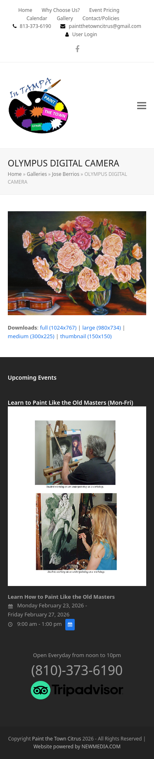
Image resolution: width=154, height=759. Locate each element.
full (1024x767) (58, 327)
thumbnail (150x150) (86, 336)
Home (15, 174)
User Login (84, 34)
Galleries (37, 174)
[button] (141, 105)
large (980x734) (101, 327)
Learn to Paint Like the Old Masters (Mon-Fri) (70, 402)
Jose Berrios (65, 174)
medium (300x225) (31, 336)
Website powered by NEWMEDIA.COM (76, 746)
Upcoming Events (32, 377)
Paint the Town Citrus (56, 738)
